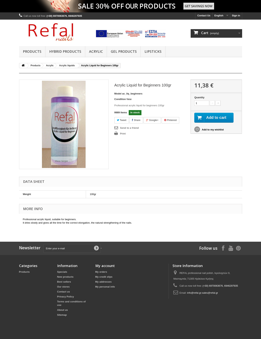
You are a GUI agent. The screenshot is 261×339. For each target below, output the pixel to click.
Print (123, 133)
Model (118, 93)
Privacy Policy (65, 296)
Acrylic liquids (67, 65)
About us (62, 310)
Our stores (63, 286)
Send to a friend (129, 127)
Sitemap (62, 314)
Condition (120, 99)
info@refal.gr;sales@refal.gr (202, 292)
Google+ (152, 120)
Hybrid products (65, 51)
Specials (62, 271)
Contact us (63, 291)
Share (136, 120)
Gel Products (124, 51)
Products (32, 51)
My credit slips (103, 276)
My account (105, 265)
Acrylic (96, 51)
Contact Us (203, 15)
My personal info (105, 286)
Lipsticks (153, 51)
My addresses (103, 281)
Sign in (236, 15)
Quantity (199, 97)
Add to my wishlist (212, 129)
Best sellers (64, 281)
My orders (101, 271)
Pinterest (170, 120)
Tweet (121, 120)
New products (65, 276)
